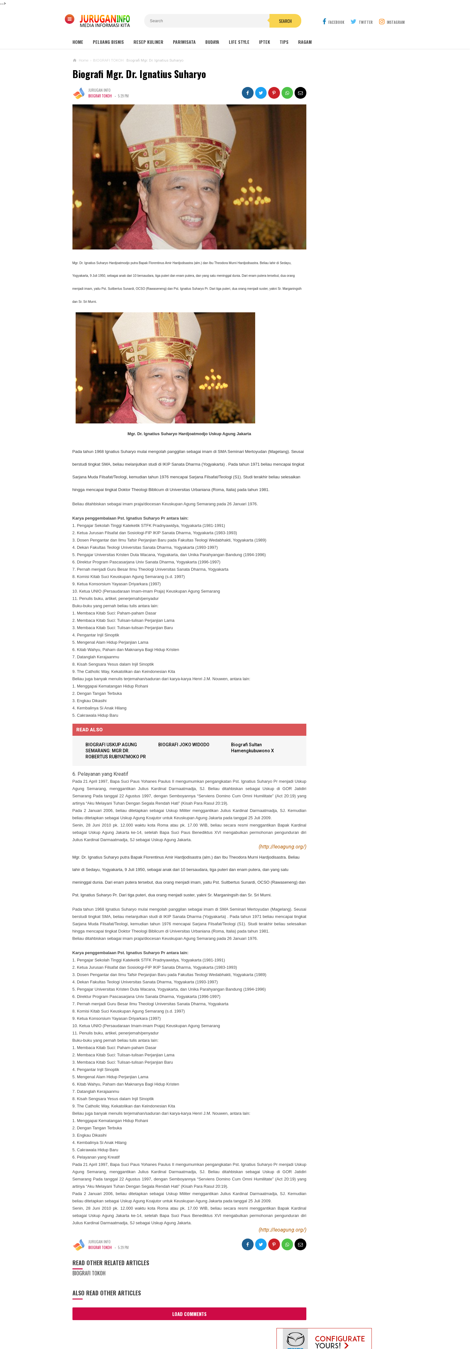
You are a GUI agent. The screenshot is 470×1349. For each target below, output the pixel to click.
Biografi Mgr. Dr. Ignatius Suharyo (139, 74)
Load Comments (184, 1339)
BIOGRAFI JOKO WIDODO (181, 750)
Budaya (212, 41)
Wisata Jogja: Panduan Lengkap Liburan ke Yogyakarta (350, 177)
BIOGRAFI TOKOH (100, 95)
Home (77, 41)
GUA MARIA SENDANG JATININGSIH (344, 216)
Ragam (305, 41)
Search (271, 21)
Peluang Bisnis (108, 41)
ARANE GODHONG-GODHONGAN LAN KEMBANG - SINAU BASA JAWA (343, 391)
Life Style (239, 41)
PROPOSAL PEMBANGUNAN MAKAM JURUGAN (342, 342)
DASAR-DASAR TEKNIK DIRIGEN (339, 413)
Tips (284, 41)
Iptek (264, 41)
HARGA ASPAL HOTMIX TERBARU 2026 (358, 316)
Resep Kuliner (148, 41)
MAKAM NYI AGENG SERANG (338, 192)
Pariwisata (184, 41)
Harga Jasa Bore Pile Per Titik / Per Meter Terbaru (345, 366)
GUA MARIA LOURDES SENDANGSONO (347, 204)
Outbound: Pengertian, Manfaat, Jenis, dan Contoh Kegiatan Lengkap (351, 231)
